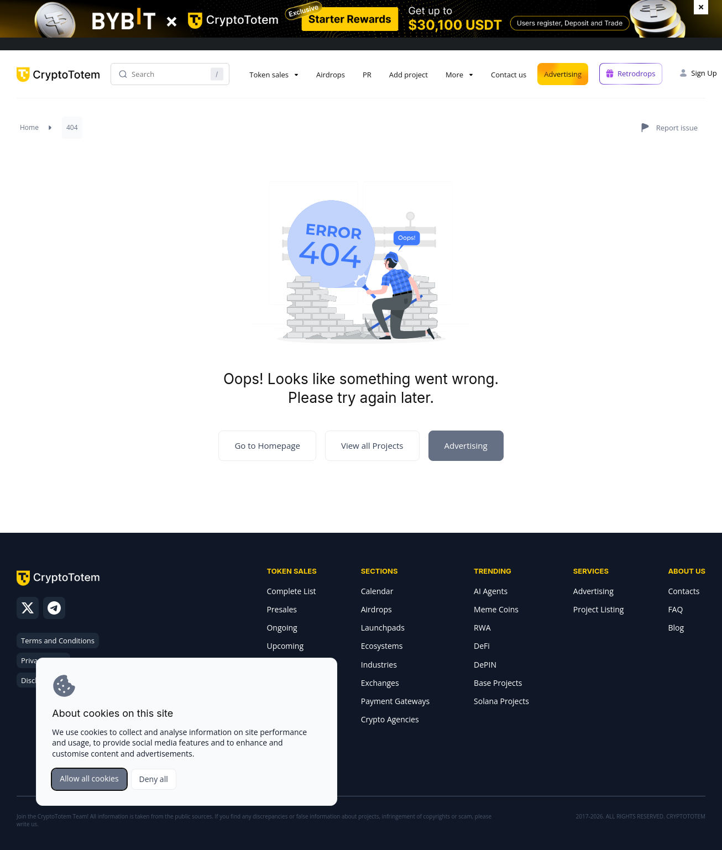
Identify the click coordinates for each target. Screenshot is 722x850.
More (454, 75)
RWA (482, 627)
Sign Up (703, 73)
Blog (676, 627)
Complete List (291, 591)
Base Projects (498, 683)
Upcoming (285, 646)
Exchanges (380, 683)
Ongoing (281, 627)
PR (367, 75)
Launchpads (383, 627)
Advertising (563, 74)
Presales (281, 609)
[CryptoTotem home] (58, 83)
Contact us (508, 75)
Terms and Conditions (58, 641)
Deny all (153, 779)
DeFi (482, 646)
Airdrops (330, 75)
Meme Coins (496, 609)
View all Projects (372, 445)
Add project (408, 75)
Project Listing (598, 609)
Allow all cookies (89, 778)
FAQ (675, 609)
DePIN (485, 664)
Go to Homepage (267, 445)
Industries (379, 664)
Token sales (269, 75)
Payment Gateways (395, 701)
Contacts (683, 591)
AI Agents (491, 591)
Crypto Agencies (390, 719)
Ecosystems (382, 646)
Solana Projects (501, 701)
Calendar (377, 591)
